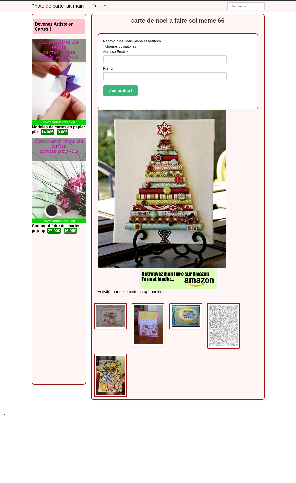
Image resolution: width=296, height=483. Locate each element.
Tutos (99, 6)
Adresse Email (115, 52)
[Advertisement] (59, 309)
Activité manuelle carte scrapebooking (131, 292)
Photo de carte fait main (58, 6)
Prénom (109, 68)
